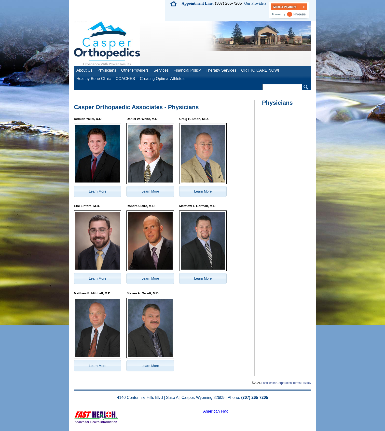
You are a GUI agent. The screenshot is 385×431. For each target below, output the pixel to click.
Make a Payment (284, 7)
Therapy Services (221, 70)
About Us (84, 70)
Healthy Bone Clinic (93, 79)
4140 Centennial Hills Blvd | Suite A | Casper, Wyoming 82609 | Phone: (192, 397)
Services (160, 70)
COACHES (125, 79)
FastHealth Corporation (276, 383)
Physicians (106, 70)
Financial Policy (187, 70)
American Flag (215, 411)
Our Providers (255, 3)
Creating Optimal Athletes (162, 79)
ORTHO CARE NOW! (260, 70)
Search (306, 87)
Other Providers (135, 70)
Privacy (306, 383)
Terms (297, 383)
